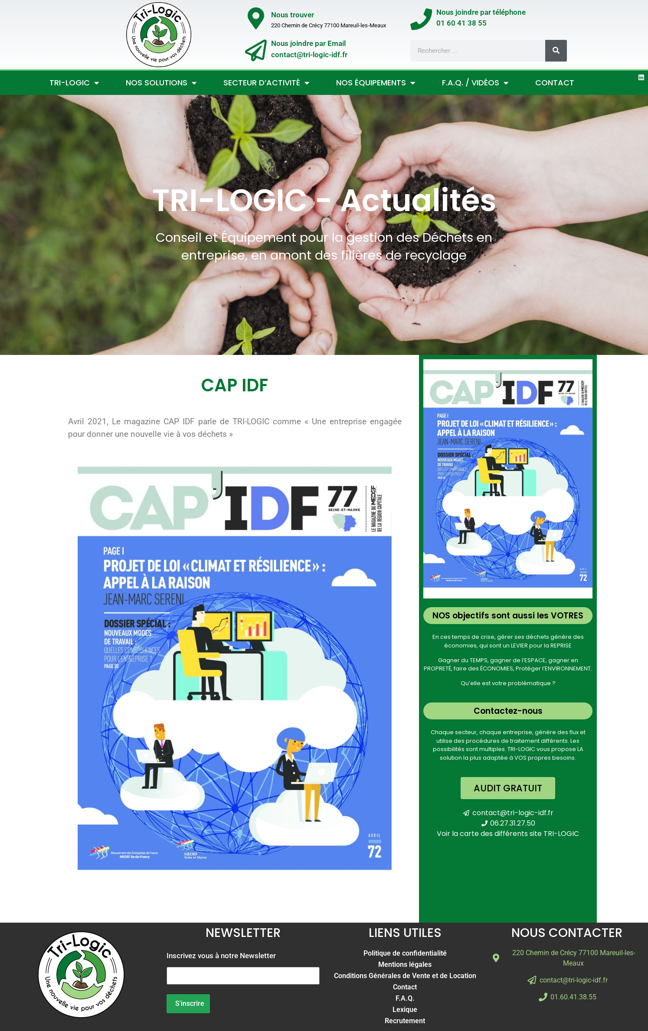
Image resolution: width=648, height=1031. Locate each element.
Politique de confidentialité (405, 953)
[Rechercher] (556, 51)
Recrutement (405, 1021)
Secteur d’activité (266, 83)
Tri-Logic (74, 83)
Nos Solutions (161, 83)
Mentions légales (405, 964)
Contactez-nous (508, 711)
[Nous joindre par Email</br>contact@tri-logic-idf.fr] (256, 50)
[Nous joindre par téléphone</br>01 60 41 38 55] (421, 19)
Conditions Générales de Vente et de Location (405, 976)
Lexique (405, 1009)
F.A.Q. (405, 998)
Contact (554, 82)
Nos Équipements (375, 83)
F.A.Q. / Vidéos (475, 83)
